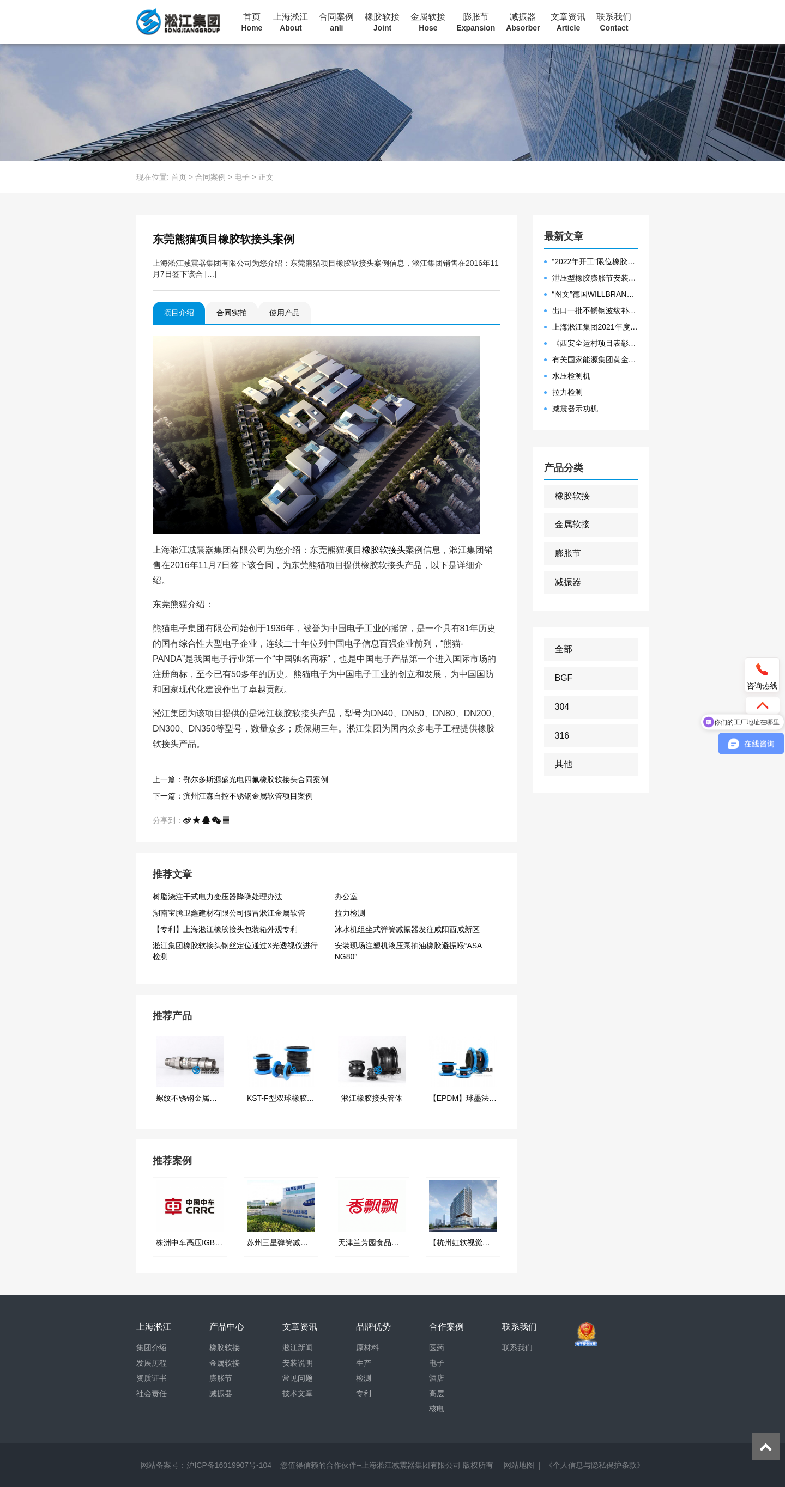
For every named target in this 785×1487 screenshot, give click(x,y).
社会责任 (151, 1393)
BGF (564, 677)
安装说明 (297, 1362)
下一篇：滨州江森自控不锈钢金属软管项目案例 (233, 795)
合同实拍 (231, 312)
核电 (436, 1408)
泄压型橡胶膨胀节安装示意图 (595, 277)
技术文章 (297, 1393)
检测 (363, 1378)
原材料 (367, 1347)
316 (562, 735)
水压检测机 (571, 375)
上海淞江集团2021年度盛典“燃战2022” (595, 326)
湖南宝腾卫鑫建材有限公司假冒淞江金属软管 (229, 913)
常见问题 (297, 1378)
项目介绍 (179, 312)
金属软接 (427, 22)
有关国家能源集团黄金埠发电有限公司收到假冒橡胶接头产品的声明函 (595, 359)
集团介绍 (151, 1347)
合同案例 (336, 22)
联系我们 (613, 22)
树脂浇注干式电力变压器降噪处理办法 (217, 896)
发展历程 (151, 1362)
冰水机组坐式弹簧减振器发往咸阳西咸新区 (407, 929)
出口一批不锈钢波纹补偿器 (595, 310)
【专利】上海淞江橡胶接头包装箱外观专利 (225, 929)
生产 (363, 1362)
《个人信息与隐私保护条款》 (594, 1465)
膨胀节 (475, 22)
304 (562, 706)
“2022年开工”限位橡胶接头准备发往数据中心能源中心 (595, 261)
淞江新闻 (297, 1347)
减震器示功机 (575, 408)
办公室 (346, 896)
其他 (563, 764)
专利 (363, 1393)
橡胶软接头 (384, 549)
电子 (242, 177)
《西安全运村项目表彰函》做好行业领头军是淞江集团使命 (595, 343)
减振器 (523, 22)
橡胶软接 (382, 22)
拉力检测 (350, 913)
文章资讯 (568, 22)
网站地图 (519, 1465)
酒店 (436, 1378)
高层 (436, 1393)
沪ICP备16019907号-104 (228, 1465)
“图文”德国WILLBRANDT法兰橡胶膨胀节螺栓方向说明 (595, 294)
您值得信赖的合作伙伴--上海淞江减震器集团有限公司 (370, 1465)
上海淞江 (290, 22)
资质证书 (151, 1378)
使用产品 (284, 312)
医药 (436, 1347)
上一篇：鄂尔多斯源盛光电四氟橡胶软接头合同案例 (240, 779)
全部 (563, 649)
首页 (252, 22)
